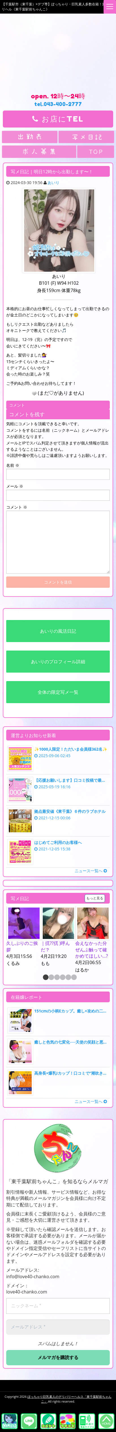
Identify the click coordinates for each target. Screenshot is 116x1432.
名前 (12, 465)
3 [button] (56, 977)
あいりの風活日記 (58, 631)
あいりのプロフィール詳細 (58, 661)
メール (14, 486)
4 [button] (62, 977)
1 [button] (45, 977)
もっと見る (94, 898)
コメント (16, 507)
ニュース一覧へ (91, 870)
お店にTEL (58, 119)
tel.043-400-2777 (58, 104)
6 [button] (73, 977)
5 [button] (68, 977)
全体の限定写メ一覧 (58, 692)
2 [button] (51, 977)
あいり (53, 182)
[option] (23, 936)
